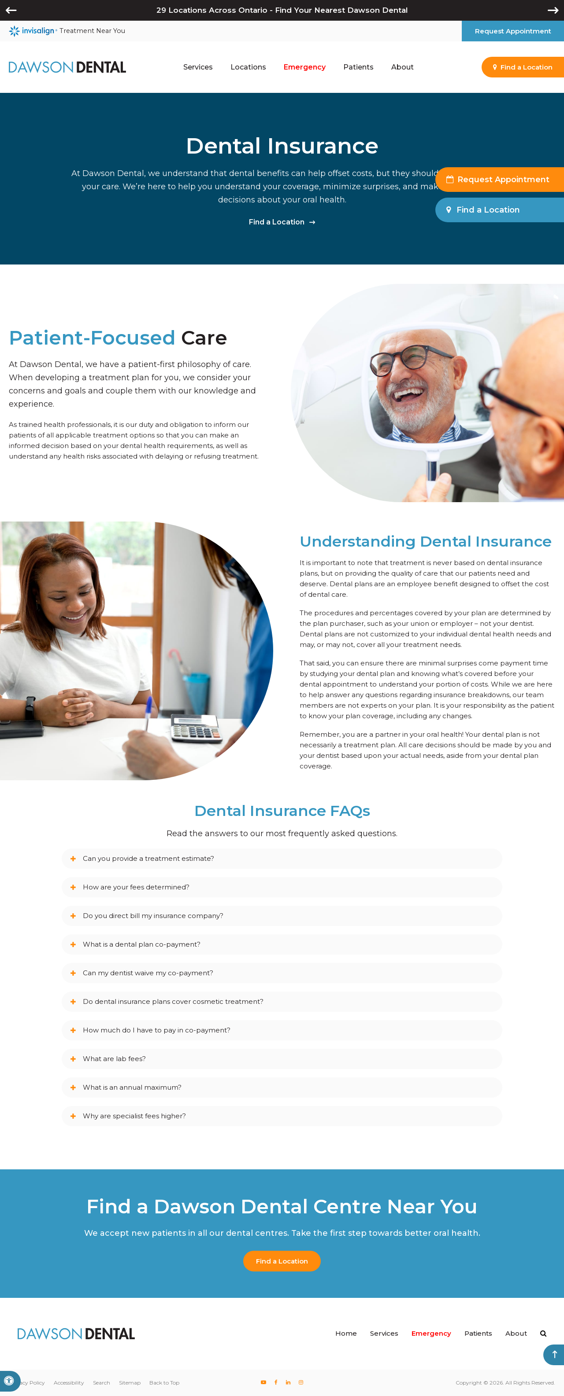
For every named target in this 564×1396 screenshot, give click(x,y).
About (516, 1333)
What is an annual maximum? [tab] (132, 1087)
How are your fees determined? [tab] (136, 887)
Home (346, 1333)
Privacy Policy (27, 1382)
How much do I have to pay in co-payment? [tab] (156, 1030)
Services (384, 1333)
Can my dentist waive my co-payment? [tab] (148, 973)
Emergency (305, 67)
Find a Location (276, 222)
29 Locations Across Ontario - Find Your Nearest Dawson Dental (282, 10)
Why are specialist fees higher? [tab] (134, 1116)
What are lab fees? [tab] (114, 1058)
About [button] (402, 67)
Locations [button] (248, 67)
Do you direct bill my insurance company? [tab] (153, 915)
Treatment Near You (67, 31)
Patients (478, 1333)
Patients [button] (358, 67)
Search (101, 1382)
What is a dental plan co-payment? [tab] (141, 944)
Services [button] (198, 67)
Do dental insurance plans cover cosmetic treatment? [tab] (173, 1001)
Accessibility (69, 1382)
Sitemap (130, 1382)
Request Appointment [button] (513, 31)
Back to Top (164, 1382)
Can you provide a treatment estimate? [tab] (148, 858)
